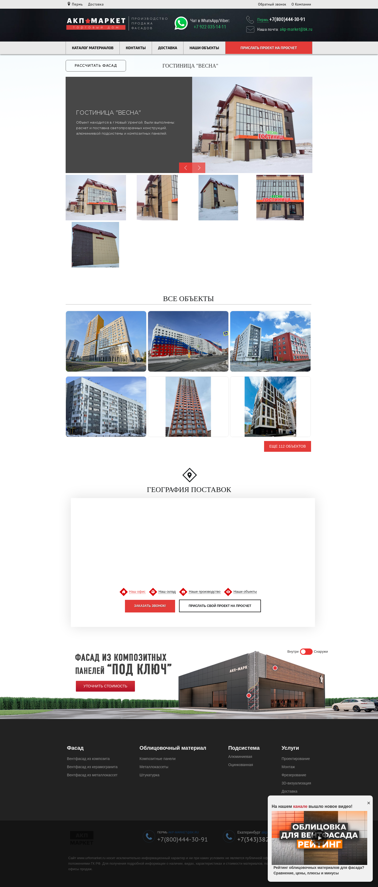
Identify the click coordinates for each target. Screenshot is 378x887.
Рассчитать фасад (96, 65)
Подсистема (244, 747)
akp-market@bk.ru (296, 29)
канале (300, 806)
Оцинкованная (240, 764)
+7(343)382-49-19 (262, 839)
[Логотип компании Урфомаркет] (96, 24)
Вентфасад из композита (88, 758)
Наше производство (204, 591)
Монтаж (288, 766)
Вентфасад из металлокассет (92, 774)
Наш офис (137, 591)
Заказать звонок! (150, 605)
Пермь (77, 4)
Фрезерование (294, 774)
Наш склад (167, 591)
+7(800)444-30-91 (287, 19)
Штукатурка (150, 774)
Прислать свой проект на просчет (220, 605)
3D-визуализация (296, 782)
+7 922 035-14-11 (210, 26)
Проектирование (296, 758)
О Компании (301, 4)
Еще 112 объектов (287, 446)
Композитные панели (158, 758)
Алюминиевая (240, 756)
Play (319, 838)
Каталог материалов (92, 47)
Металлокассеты (154, 766)
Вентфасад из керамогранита (92, 766)
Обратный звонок (272, 4)
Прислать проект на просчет (268, 47)
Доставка (96, 4)
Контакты (136, 47)
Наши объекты (204, 47)
